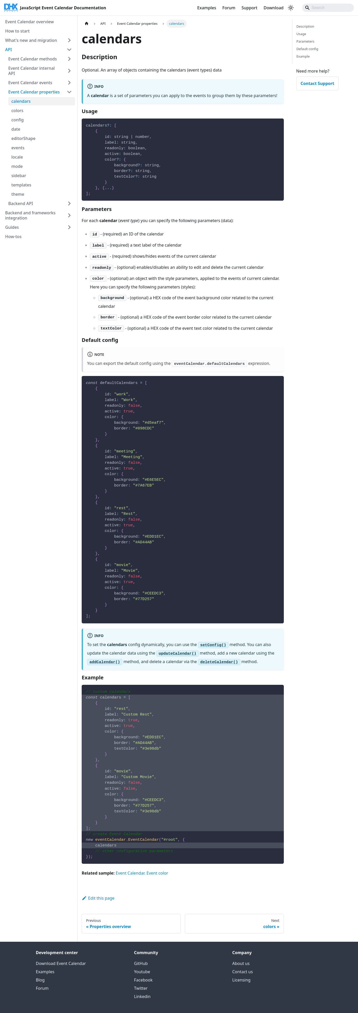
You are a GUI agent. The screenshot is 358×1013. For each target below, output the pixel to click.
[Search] (328, 8)
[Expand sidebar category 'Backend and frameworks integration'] (69, 215)
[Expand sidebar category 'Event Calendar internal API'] (69, 70)
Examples (206, 8)
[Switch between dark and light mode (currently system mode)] (291, 8)
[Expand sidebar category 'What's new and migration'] (69, 40)
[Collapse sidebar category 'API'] (69, 49)
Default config (307, 48)
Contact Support (317, 83)
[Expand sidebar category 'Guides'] (69, 227)
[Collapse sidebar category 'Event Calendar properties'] (69, 92)
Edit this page (98, 898)
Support (249, 8)
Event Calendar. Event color (142, 873)
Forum (228, 8)
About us (241, 963)
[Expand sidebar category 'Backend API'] (69, 203)
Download (274, 8)
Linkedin (142, 996)
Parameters (305, 41)
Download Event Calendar (61, 963)
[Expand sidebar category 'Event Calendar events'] (69, 82)
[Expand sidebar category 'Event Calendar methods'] (69, 59)
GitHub (141, 963)
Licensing (241, 980)
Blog (40, 980)
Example (303, 56)
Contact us (242, 972)
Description (305, 26)
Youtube (142, 972)
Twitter (141, 988)
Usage (301, 34)
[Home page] (87, 24)
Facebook (143, 980)
